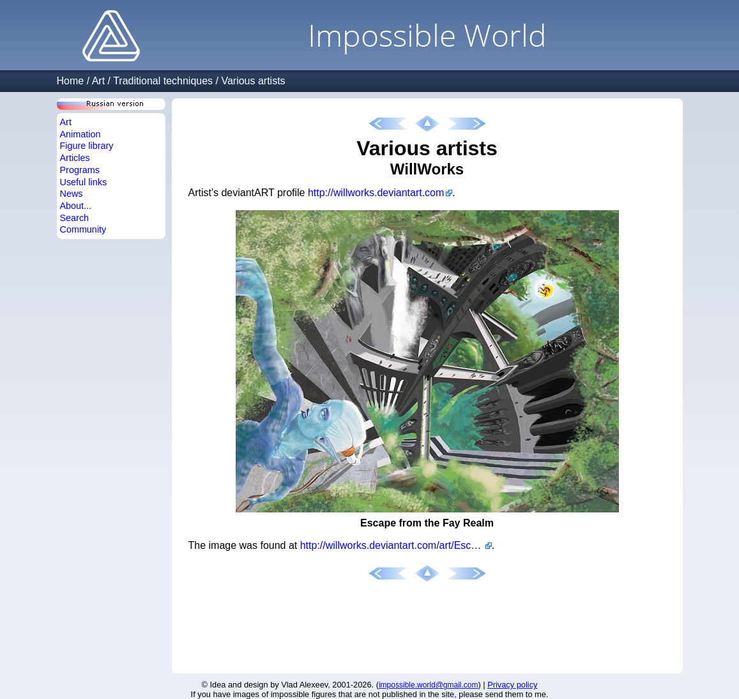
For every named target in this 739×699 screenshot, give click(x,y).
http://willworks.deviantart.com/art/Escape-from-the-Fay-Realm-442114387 (396, 545)
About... (76, 206)
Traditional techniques (163, 80)
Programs (80, 170)
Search (74, 218)
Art (98, 80)
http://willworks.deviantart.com (376, 192)
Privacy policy (512, 684)
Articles (75, 158)
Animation (80, 134)
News (71, 193)
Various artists (253, 80)
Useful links (83, 182)
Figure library (87, 146)
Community (83, 229)
